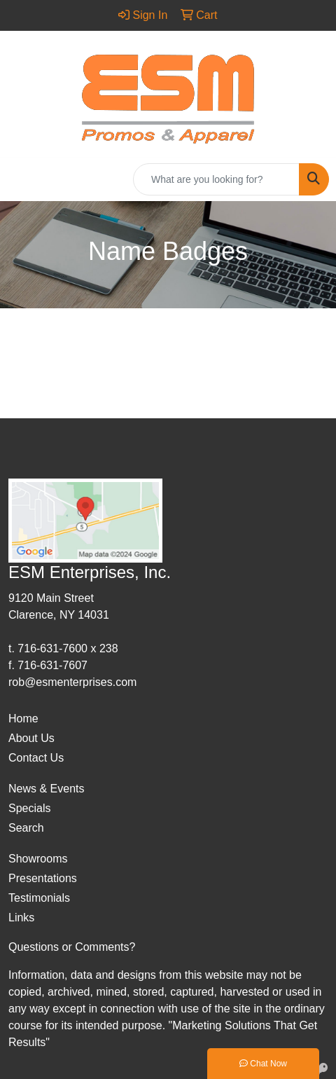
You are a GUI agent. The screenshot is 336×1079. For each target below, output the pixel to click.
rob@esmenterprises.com (72, 682)
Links (21, 917)
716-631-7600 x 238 (68, 648)
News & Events (46, 789)
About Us (31, 738)
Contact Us (36, 758)
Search (26, 828)
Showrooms (37, 859)
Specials (29, 808)
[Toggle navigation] (21, 179)
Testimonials (39, 898)
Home (23, 718)
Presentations (42, 878)
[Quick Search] (216, 179)
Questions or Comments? (71, 947)
